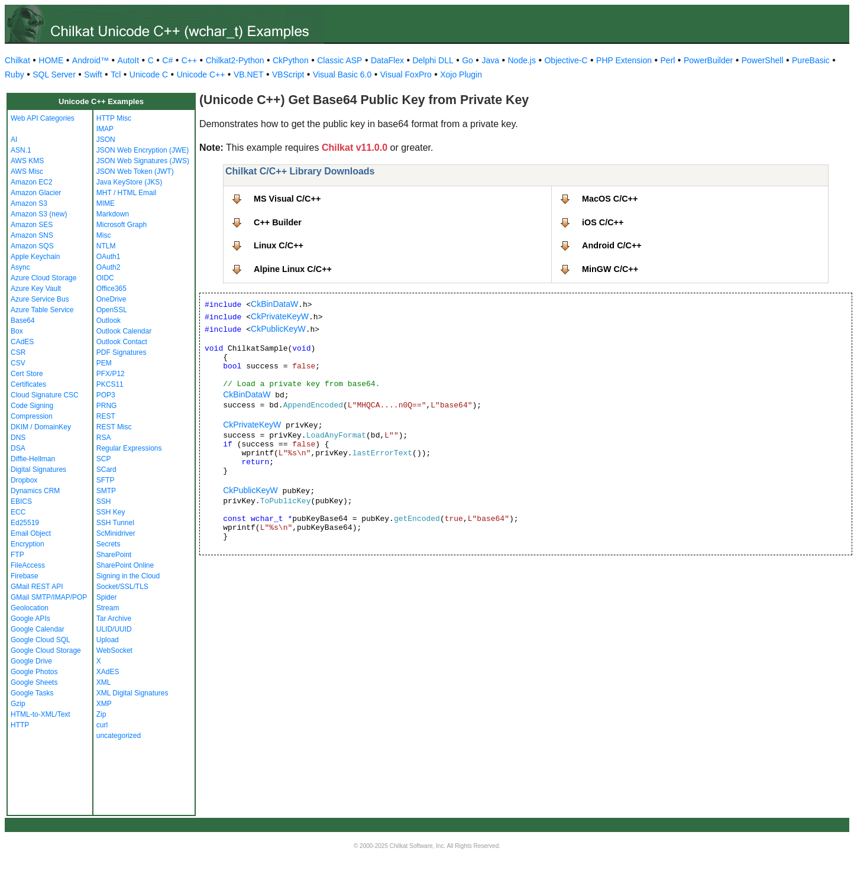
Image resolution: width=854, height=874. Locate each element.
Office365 (111, 288)
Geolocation (29, 608)
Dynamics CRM (35, 491)
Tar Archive (113, 618)
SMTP (106, 491)
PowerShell (763, 60)
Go (467, 60)
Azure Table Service (42, 310)
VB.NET (249, 74)
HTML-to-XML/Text (40, 714)
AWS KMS (27, 161)
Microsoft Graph (121, 225)
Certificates (28, 384)
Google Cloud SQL (40, 640)
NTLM (106, 246)
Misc (103, 235)
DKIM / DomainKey (41, 427)
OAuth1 (108, 257)
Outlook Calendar (123, 331)
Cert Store (27, 374)
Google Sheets (34, 682)
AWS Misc (27, 171)
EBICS (21, 501)
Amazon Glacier (36, 193)
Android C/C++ (612, 245)
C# (167, 60)
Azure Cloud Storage (43, 278)
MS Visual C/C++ (287, 198)
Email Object (31, 533)
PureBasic (811, 60)
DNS (18, 437)
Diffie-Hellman (33, 459)
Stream (107, 608)
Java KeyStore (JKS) (129, 182)
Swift (93, 74)
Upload (107, 640)
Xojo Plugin (461, 74)
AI (14, 139)
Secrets (108, 544)
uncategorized (118, 735)
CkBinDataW (274, 304)
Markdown (112, 214)
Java (490, 60)
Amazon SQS (32, 246)
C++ (189, 60)
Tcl (116, 74)
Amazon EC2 (32, 182)
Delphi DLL (432, 60)
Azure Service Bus (40, 299)
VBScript (288, 74)
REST (105, 416)
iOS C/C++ (602, 222)
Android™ (90, 60)
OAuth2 (108, 267)
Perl (668, 60)
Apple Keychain (35, 257)
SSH (103, 501)
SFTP (105, 480)
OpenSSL (111, 310)
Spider (106, 597)
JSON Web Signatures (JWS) (142, 161)
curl (102, 725)
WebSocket (114, 650)
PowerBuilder (708, 60)
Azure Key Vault (36, 288)
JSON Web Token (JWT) (135, 171)
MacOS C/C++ (610, 198)
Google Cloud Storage (46, 650)
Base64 (23, 320)
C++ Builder (278, 222)
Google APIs (30, 618)
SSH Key (110, 512)
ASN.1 (21, 150)
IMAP (105, 129)
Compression (32, 416)
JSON (105, 139)
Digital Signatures (38, 469)
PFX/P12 (110, 374)
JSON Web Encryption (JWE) (142, 150)
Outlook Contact (121, 342)
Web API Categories (43, 118)
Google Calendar (37, 629)
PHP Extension (624, 60)
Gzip (18, 704)
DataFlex (387, 60)
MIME (105, 203)
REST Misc (114, 427)
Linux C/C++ (278, 245)
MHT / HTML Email (126, 193)
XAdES (107, 672)
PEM (104, 363)
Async (20, 267)
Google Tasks (32, 693)
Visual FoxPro (406, 74)
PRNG (106, 406)
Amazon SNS (32, 235)
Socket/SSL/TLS (122, 586)
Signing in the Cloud (128, 576)
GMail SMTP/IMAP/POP (49, 597)
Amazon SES (32, 225)
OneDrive (111, 299)
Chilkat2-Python (235, 60)
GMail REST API (37, 586)
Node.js (522, 60)
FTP (17, 555)
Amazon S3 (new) (39, 214)
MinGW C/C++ (610, 269)
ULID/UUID (114, 629)
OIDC (105, 278)
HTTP (20, 725)
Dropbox (24, 480)
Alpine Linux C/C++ (293, 269)
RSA (103, 437)
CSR (18, 352)
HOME (50, 60)
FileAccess (28, 565)
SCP (103, 459)
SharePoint (113, 555)
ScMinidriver (115, 533)
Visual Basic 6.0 (342, 74)
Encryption (27, 544)
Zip (101, 714)
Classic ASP (339, 60)
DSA (18, 448)
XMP (104, 704)
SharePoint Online (125, 565)
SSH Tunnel (115, 523)
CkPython (291, 60)
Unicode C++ (201, 74)
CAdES (22, 342)
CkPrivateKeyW (280, 316)
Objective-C (565, 60)
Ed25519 (25, 523)
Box (17, 331)
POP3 (105, 395)
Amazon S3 (29, 203)
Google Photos (34, 672)
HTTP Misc (113, 118)
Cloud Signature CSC (45, 395)
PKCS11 (110, 384)
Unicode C (149, 74)
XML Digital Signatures (132, 693)
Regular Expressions (129, 448)
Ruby (14, 74)
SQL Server (54, 74)
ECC (18, 512)
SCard (106, 469)
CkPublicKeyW (278, 329)
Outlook (108, 320)
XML (103, 682)
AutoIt (129, 60)
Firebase (24, 576)
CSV (18, 363)
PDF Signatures (121, 352)
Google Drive (31, 661)
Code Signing (32, 406)
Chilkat (17, 60)
